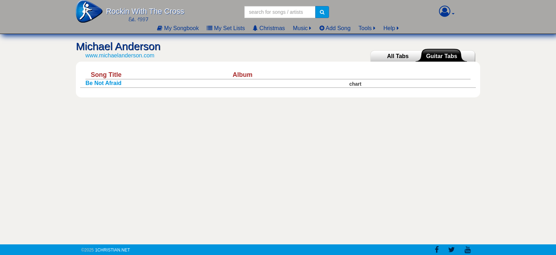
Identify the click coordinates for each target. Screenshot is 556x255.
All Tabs (397, 56)
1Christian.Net (112, 250)
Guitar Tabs (441, 56)
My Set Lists (226, 28)
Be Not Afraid (103, 83)
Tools (365, 28)
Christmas (269, 28)
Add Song (335, 28)
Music (300, 28)
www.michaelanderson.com (120, 55)
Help (389, 28)
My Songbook (178, 28)
